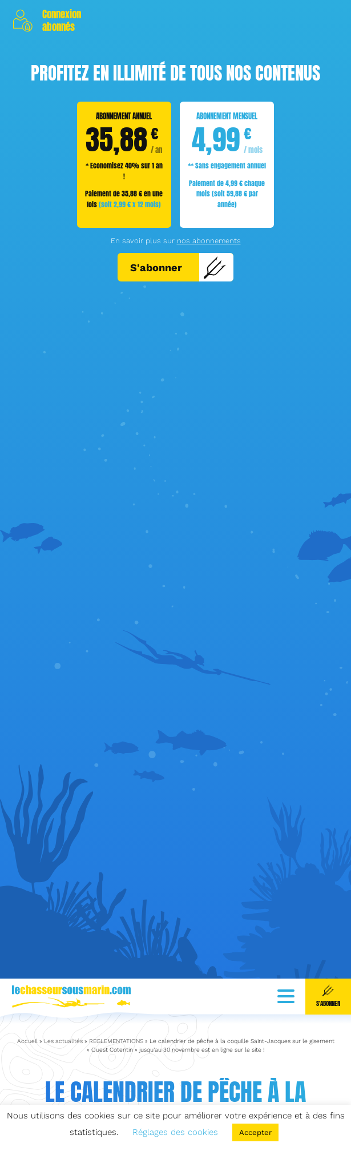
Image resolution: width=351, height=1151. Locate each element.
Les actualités (63, 1023)
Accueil (27, 1023)
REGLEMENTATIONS (116, 1023)
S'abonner (178, 267)
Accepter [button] (255, 1132)
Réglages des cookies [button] (175, 1132)
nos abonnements (209, 240)
